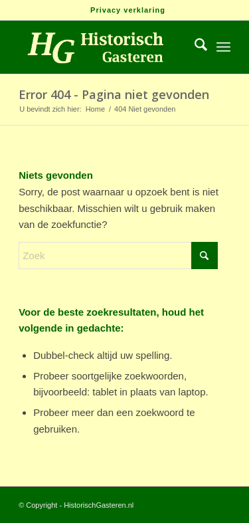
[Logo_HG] (103, 47)
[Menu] (223, 47)
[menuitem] (128, 10)
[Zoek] (194, 47)
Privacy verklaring (127, 10)
